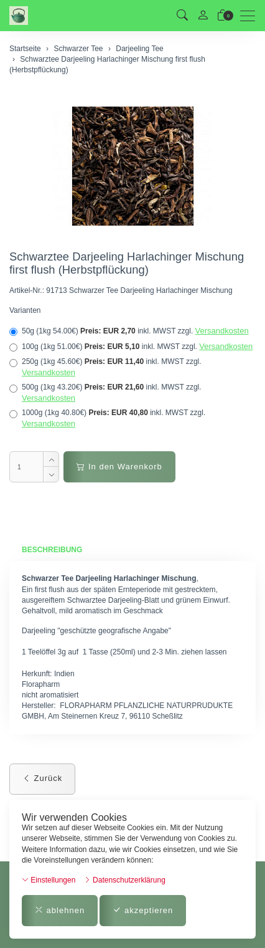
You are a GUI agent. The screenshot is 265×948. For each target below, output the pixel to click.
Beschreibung (52, 549)
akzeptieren (143, 910)
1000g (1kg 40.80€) (107, 418)
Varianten (24, 310)
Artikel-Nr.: (26, 290)
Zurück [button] (42, 778)
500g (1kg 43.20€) (105, 393)
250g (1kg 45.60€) (105, 367)
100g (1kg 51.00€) (131, 347)
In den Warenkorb (119, 466)
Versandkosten (222, 330)
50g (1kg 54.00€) (129, 331)
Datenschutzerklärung (124, 880)
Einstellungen (48, 880)
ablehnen (60, 910)
